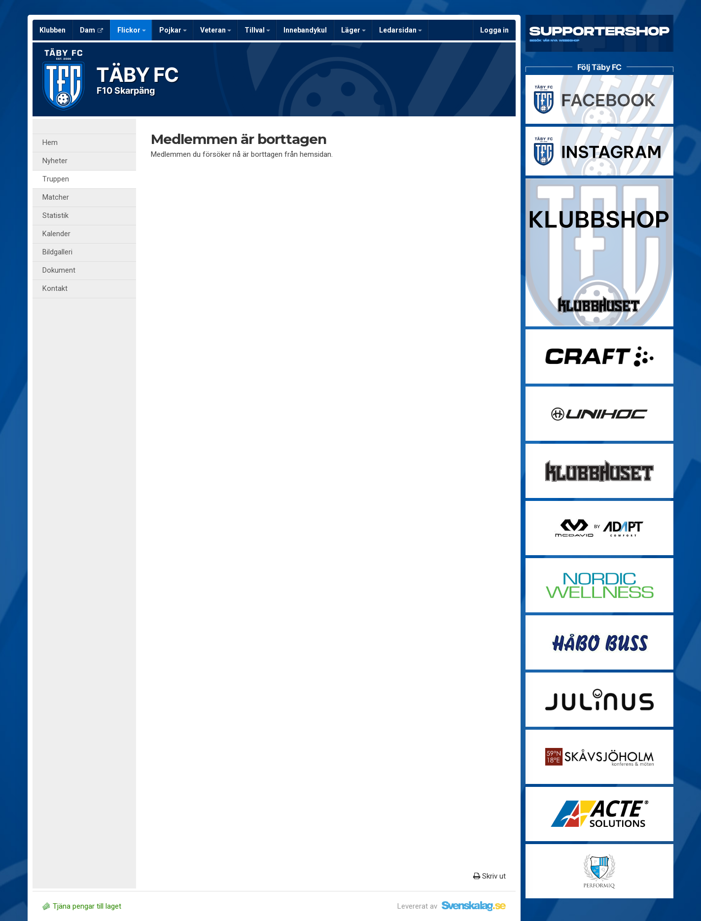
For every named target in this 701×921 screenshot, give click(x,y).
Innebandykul (305, 30)
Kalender (56, 234)
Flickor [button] (131, 30)
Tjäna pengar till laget (81, 906)
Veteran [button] (215, 30)
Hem (50, 143)
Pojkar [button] (173, 30)
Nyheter (55, 161)
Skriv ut (489, 876)
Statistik (55, 216)
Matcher (55, 197)
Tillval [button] (257, 30)
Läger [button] (353, 30)
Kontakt (55, 288)
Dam (91, 30)
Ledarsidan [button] (400, 30)
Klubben (52, 30)
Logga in (494, 30)
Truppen (55, 179)
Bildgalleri (57, 252)
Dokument (58, 270)
